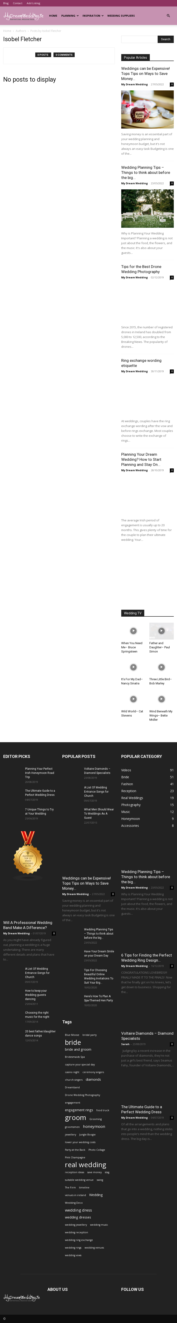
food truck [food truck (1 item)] (102, 1110)
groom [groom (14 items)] (75, 1117)
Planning (70, 15)
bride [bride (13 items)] (73, 1042)
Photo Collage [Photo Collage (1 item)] (96, 1149)
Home (53, 15)
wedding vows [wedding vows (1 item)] (73, 1255)
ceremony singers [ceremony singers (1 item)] (93, 1072)
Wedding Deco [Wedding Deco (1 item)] (74, 1202)
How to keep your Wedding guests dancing (36, 995)
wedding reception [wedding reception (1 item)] (76, 1232)
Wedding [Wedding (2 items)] (96, 1195)
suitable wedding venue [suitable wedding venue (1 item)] (79, 1179)
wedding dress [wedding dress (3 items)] (78, 1210)
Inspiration (93, 15)
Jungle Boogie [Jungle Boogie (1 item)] (87, 1134)
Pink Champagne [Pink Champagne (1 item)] (75, 1157)
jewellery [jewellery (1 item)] (70, 1134)
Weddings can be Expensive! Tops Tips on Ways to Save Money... (145, 73)
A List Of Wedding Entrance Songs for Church (37, 973)
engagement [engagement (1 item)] (72, 1102)
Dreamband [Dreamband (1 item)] (72, 1087)
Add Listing (33, 3)
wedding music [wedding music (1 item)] (99, 1224)
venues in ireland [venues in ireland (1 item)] (75, 1195)
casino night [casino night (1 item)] (72, 1072)
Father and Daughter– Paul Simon (159, 647)
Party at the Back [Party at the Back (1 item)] (75, 1149)
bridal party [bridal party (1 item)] (90, 1035)
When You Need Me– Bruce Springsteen (131, 647)
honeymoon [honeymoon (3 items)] (94, 1126)
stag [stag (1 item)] (107, 1172)
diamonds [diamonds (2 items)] (93, 1079)
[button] (168, 16)
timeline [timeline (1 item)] (84, 1187)
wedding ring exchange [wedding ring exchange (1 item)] (79, 1240)
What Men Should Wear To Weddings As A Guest (99, 813)
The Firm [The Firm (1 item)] (70, 1187)
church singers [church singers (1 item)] (74, 1079)
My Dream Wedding (134, 84)
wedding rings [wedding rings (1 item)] (73, 1247)
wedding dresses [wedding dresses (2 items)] (78, 1217)
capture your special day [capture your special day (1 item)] (80, 1064)
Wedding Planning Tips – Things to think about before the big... (145, 172)
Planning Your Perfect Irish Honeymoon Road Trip (39, 773)
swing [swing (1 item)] (100, 1179)
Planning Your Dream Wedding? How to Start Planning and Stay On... (141, 459)
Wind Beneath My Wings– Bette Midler (160, 715)
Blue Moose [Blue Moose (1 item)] (72, 1035)
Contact (17, 3)
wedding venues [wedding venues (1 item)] (94, 1247)
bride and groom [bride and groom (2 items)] (78, 1049)
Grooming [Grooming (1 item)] (95, 1119)
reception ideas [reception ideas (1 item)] (74, 1172)
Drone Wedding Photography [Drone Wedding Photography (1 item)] (82, 1095)
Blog (6, 3)
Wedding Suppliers (121, 15)
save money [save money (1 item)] (94, 1172)
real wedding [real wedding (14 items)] (85, 1164)
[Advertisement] (147, 576)
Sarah (125, 1044)
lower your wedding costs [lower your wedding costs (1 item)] (80, 1142)
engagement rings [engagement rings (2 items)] (79, 1110)
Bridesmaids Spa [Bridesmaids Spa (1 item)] (75, 1056)
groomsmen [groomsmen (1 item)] (72, 1127)
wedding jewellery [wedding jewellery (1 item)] (76, 1224)
